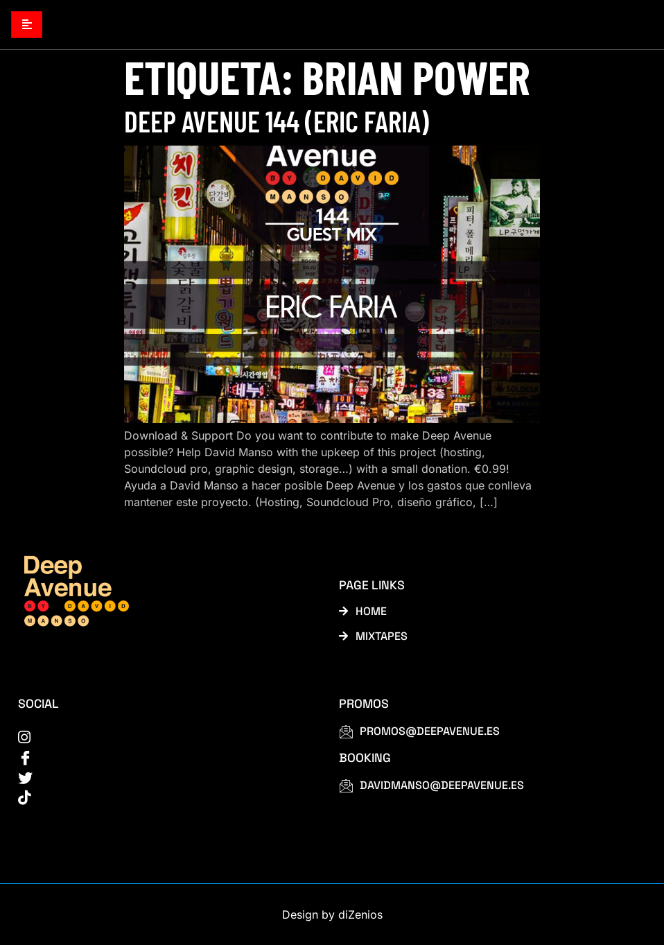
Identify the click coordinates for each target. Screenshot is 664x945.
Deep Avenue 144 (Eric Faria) (276, 120)
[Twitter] (163, 776)
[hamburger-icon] (26, 24)
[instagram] (163, 736)
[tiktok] (163, 796)
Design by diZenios (332, 914)
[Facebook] (163, 756)
